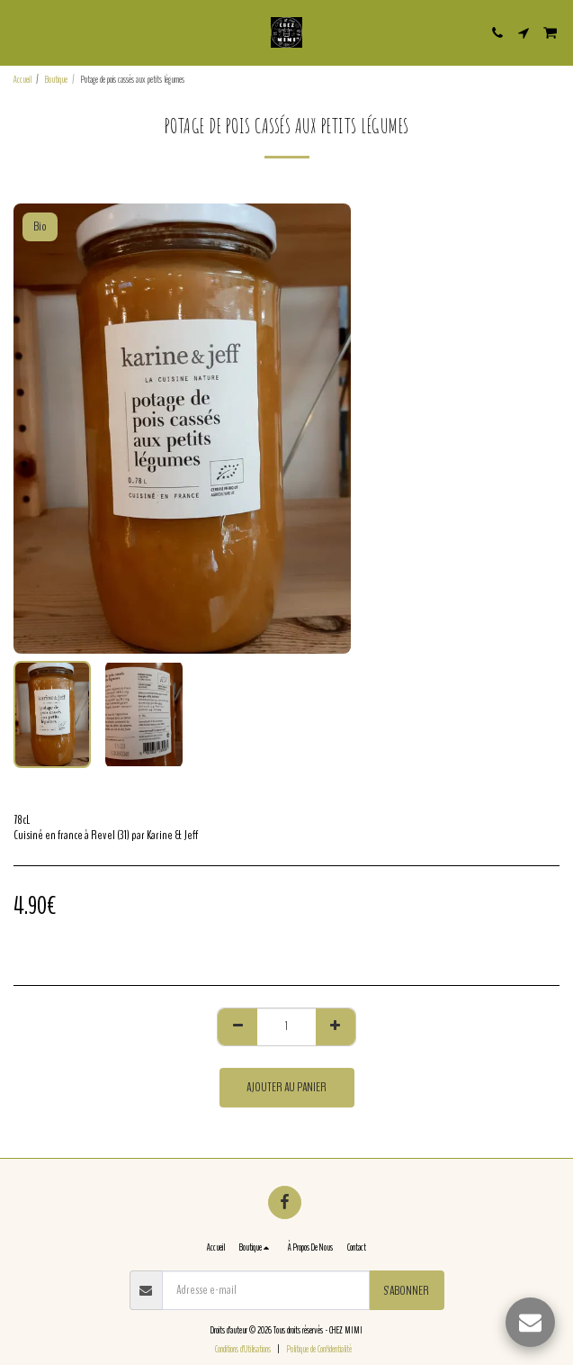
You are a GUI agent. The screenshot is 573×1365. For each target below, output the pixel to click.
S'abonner (406, 1290)
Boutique (56, 79)
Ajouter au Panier (286, 1087)
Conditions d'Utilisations (243, 1349)
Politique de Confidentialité (319, 1349)
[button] (19, 32)
